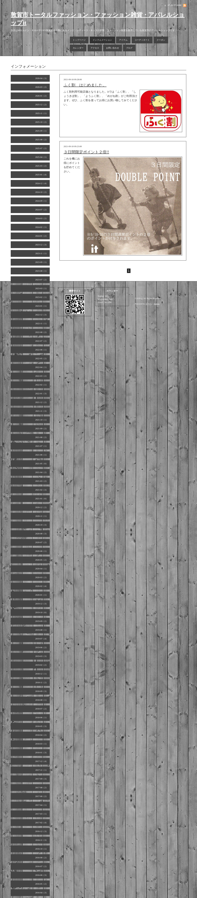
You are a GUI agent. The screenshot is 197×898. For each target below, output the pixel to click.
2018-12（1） (41, 673)
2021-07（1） (41, 446)
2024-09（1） (41, 201)
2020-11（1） (41, 516)
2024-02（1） (41, 227)
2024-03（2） (41, 218)
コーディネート (142, 40)
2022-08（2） (41, 332)
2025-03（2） (41, 166)
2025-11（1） (41, 113)
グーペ (149, 304)
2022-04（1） (41, 367)
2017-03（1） (41, 814)
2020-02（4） (41, 586)
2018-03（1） (41, 744)
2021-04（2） (41, 472)
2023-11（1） (41, 253)
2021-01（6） (41, 498)
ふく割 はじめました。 (85, 85)
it (141, 298)
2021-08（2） (41, 437)
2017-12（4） (41, 761)
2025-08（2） (41, 139)
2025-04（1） (41, 157)
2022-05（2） (41, 358)
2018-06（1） (41, 717)
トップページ (79, 40)
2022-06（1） (41, 349)
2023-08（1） (41, 271)
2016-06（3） (41, 875)
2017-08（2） (41, 787)
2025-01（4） (41, 174)
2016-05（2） (41, 884)
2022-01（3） (41, 393)
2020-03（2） (41, 577)
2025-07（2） (41, 148)
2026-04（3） (41, 78)
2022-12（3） (41, 314)
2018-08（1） (41, 700)
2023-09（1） (41, 262)
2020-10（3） (41, 525)
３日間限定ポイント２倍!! (86, 152)
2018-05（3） (41, 726)
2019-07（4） (41, 638)
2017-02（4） (41, 822)
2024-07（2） (41, 209)
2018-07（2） (41, 709)
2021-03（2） (41, 481)
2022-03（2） (41, 376)
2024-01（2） (41, 236)
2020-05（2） (41, 560)
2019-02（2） (41, 665)
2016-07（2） (41, 866)
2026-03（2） (41, 87)
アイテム (123, 40)
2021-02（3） (41, 490)
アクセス (95, 48)
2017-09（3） (41, 779)
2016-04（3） (41, 892)
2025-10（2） (41, 122)
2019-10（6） (41, 612)
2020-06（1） (41, 551)
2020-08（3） (41, 533)
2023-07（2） (41, 279)
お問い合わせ (112, 48)
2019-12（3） (41, 603)
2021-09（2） (41, 428)
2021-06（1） (41, 455)
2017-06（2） (41, 796)
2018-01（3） (41, 752)
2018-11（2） (41, 682)
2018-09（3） (41, 691)
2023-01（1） (41, 306)
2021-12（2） (41, 402)
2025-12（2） (41, 104)
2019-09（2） (41, 621)
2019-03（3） (41, 656)
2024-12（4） (41, 183)
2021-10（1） (41, 420)
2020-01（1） (41, 595)
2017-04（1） (41, 805)
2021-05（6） (41, 463)
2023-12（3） (41, 244)
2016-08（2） (41, 857)
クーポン (161, 40)
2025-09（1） (41, 131)
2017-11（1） (41, 770)
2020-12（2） (41, 507)
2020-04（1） (41, 568)
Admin (157, 304)
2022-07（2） (41, 341)
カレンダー (78, 48)
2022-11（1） (41, 323)
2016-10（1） (41, 849)
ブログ (129, 48)
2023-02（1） (41, 297)
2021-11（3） (41, 411)
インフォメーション (102, 40)
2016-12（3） (41, 831)
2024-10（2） (41, 192)
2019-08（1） (41, 630)
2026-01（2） (41, 96)
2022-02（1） (41, 385)
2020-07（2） (41, 542)
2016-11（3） (41, 840)
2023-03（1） (41, 288)
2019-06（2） (41, 647)
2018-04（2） (41, 735)
